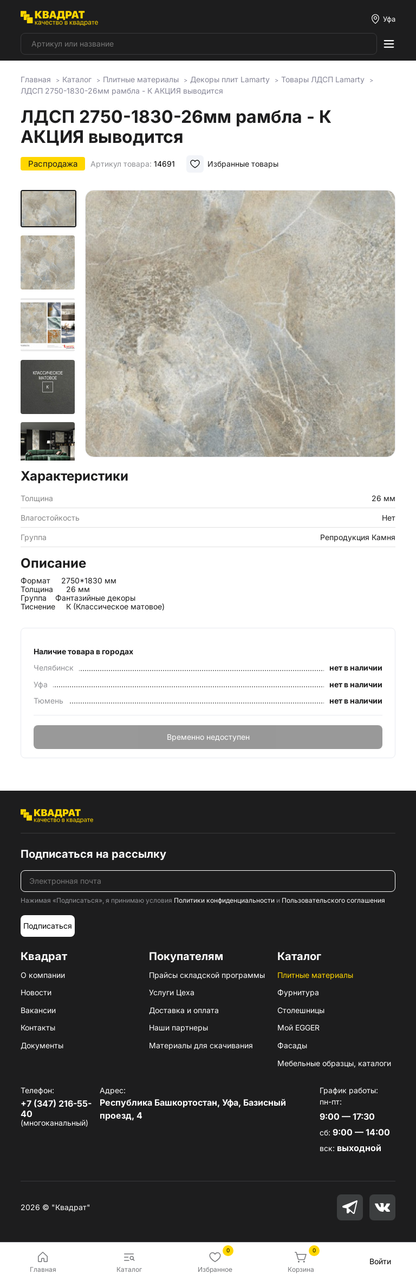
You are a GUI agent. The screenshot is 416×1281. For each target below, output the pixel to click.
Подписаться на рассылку (93, 854)
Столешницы (300, 1010)
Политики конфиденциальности (224, 900)
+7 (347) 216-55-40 (56, 1109)
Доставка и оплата (184, 1010)
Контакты (38, 1027)
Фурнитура (298, 992)
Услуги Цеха (171, 992)
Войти (380, 1261)
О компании (43, 975)
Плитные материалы (315, 975)
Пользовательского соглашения (333, 900)
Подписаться (47, 925)
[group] (240, 326)
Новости (36, 992)
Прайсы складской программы (207, 975)
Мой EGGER (298, 1027)
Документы (42, 1045)
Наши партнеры (178, 1027)
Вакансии (38, 1010)
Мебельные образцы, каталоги (334, 1063)
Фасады (292, 1045)
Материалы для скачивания (201, 1045)
